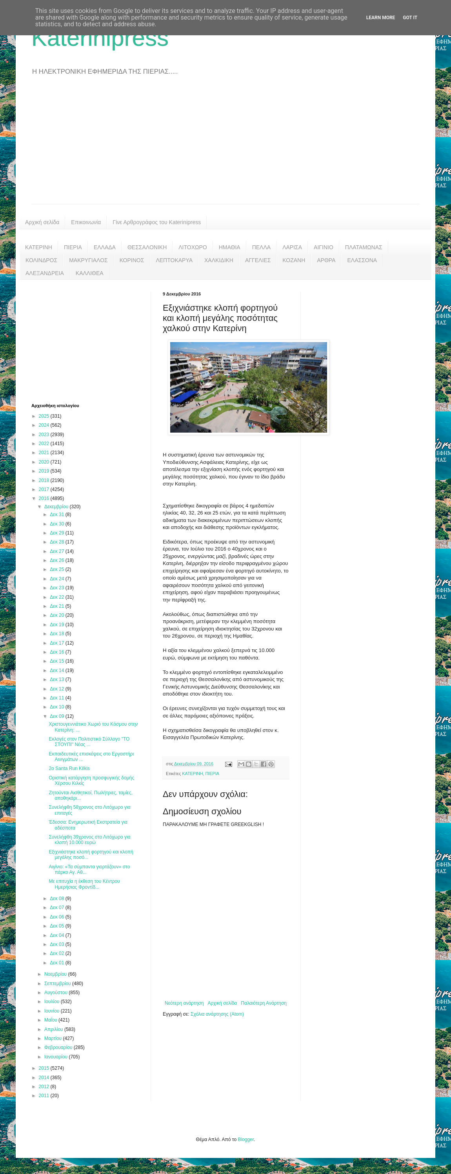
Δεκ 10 (57, 707)
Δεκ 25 (57, 569)
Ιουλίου (52, 1001)
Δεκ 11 (57, 698)
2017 (45, 489)
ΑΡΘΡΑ (326, 260)
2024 (45, 425)
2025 (45, 416)
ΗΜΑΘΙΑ (229, 247)
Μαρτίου (53, 1038)
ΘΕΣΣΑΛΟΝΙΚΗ (147, 247)
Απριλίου (54, 1029)
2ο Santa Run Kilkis (69, 768)
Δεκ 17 (57, 643)
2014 (45, 1077)
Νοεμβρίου (56, 974)
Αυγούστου (56, 992)
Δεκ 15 (57, 661)
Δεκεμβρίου (57, 506)
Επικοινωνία (86, 222)
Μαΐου (51, 1020)
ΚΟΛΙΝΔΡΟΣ (41, 260)
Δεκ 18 (57, 633)
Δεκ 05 (57, 926)
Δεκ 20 (57, 615)
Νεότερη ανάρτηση (184, 1003)
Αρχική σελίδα (42, 222)
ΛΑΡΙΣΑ (292, 247)
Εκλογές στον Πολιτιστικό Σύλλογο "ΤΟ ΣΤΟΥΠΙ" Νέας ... (89, 741)
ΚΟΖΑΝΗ (293, 260)
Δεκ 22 (57, 597)
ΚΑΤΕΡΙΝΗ (38, 247)
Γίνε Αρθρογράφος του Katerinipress (157, 222)
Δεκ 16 (57, 652)
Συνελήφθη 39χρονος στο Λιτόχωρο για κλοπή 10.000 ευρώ (89, 839)
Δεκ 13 (57, 679)
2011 (45, 1095)
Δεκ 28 (57, 542)
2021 (45, 452)
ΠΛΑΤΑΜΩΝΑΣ (363, 247)
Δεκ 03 (57, 944)
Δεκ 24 (57, 579)
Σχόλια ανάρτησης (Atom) (217, 1014)
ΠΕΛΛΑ (261, 247)
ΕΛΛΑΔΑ (105, 247)
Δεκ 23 (57, 588)
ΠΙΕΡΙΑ (73, 247)
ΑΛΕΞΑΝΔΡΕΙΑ (44, 273)
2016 (45, 498)
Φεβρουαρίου (59, 1047)
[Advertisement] (225, 145)
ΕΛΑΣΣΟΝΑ (362, 260)
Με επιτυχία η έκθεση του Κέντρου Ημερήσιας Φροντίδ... (84, 884)
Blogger (246, 1139)
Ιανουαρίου (56, 1057)
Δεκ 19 (57, 624)
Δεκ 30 (57, 524)
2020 (45, 462)
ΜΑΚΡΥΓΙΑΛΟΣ (88, 260)
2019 (45, 471)
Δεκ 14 (57, 670)
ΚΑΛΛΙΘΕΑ (90, 273)
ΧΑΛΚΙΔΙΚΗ (218, 260)
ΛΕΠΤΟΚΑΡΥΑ (174, 260)
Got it (410, 17)
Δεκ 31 (57, 514)
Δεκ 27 (57, 551)
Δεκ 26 (57, 560)
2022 (45, 443)
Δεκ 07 (57, 907)
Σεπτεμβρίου (58, 983)
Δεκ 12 (57, 689)
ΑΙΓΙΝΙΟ (323, 247)
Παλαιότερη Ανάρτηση (264, 1003)
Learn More (380, 17)
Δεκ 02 (57, 953)
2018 (45, 480)
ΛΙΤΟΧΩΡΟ (192, 247)
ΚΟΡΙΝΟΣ (132, 260)
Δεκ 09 (57, 716)
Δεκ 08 (57, 898)
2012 (45, 1086)
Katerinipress (100, 38)
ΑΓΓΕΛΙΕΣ (258, 260)
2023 (45, 434)
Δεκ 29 (57, 533)
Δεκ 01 (57, 963)
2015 (45, 1068)
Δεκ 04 (57, 935)
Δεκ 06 (57, 917)
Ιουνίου (52, 1011)
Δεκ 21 (57, 606)
